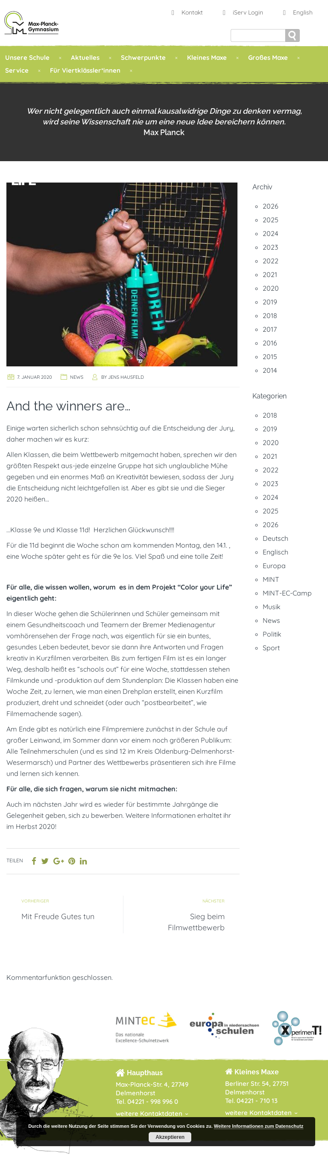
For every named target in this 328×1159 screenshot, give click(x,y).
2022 (270, 261)
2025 (270, 219)
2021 (270, 274)
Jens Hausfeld (126, 377)
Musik (272, 606)
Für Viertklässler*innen (85, 70)
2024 (270, 233)
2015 (270, 356)
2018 (270, 315)
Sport (271, 647)
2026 (270, 206)
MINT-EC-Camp (287, 593)
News (76, 377)
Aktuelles (85, 57)
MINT (271, 579)
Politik (272, 634)
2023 (270, 247)
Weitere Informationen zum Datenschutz (258, 1126)
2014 (270, 370)
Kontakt (186, 12)
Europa (274, 565)
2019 (270, 302)
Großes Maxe (268, 57)
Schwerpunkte (143, 57)
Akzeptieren (169, 1137)
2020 (271, 288)
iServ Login (242, 12)
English (297, 12)
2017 (270, 329)
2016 (270, 343)
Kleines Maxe (207, 57)
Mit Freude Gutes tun (57, 916)
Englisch (275, 552)
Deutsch (275, 538)
